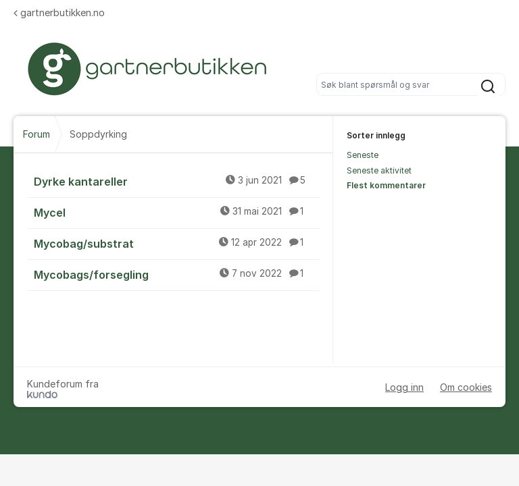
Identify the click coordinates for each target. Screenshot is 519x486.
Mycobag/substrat (177, 243)
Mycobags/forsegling (177, 274)
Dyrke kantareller (177, 180)
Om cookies (466, 387)
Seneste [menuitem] (362, 155)
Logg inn (404, 387)
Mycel (177, 212)
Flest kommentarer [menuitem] (386, 185)
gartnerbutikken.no (59, 12)
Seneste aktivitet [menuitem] (379, 170)
